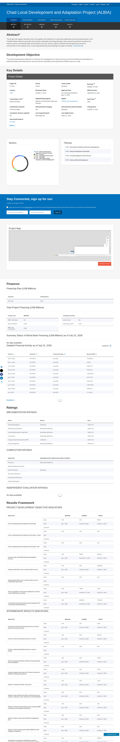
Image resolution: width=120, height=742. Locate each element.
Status (38, 83)
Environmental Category (44, 107)
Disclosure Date (41, 90)
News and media (56, 20)
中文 (108, 4)
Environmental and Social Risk (71, 107)
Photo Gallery (70, 20)
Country (12, 90)
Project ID (13, 83)
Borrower (91, 84)
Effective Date (92, 90)
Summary (13, 20)
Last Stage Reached (42, 113)
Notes (12, 125)
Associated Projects (16, 119)
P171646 (12, 122)
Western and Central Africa (69, 101)
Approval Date (66, 90)
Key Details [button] (27, 26)
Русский (103, 4)
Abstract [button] (13, 26)
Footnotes (10, 400)
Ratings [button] (55, 26)
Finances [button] (41, 26)
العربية (97, 4)
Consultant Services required (19, 113)
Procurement (28, 20)
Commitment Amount (17, 107)
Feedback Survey (111, 734)
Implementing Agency (43, 98)
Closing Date (91, 107)
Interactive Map (104, 264)
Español (86, 4)
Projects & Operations (21, 4)
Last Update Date (67, 113)
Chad (11, 93)
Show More (78, 46)
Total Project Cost (16, 99)
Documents (42, 20)
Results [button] (69, 26)
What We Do (10, 4)
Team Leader (65, 83)
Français (92, 4)
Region (63, 98)
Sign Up (57, 212)
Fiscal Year (91, 99)
